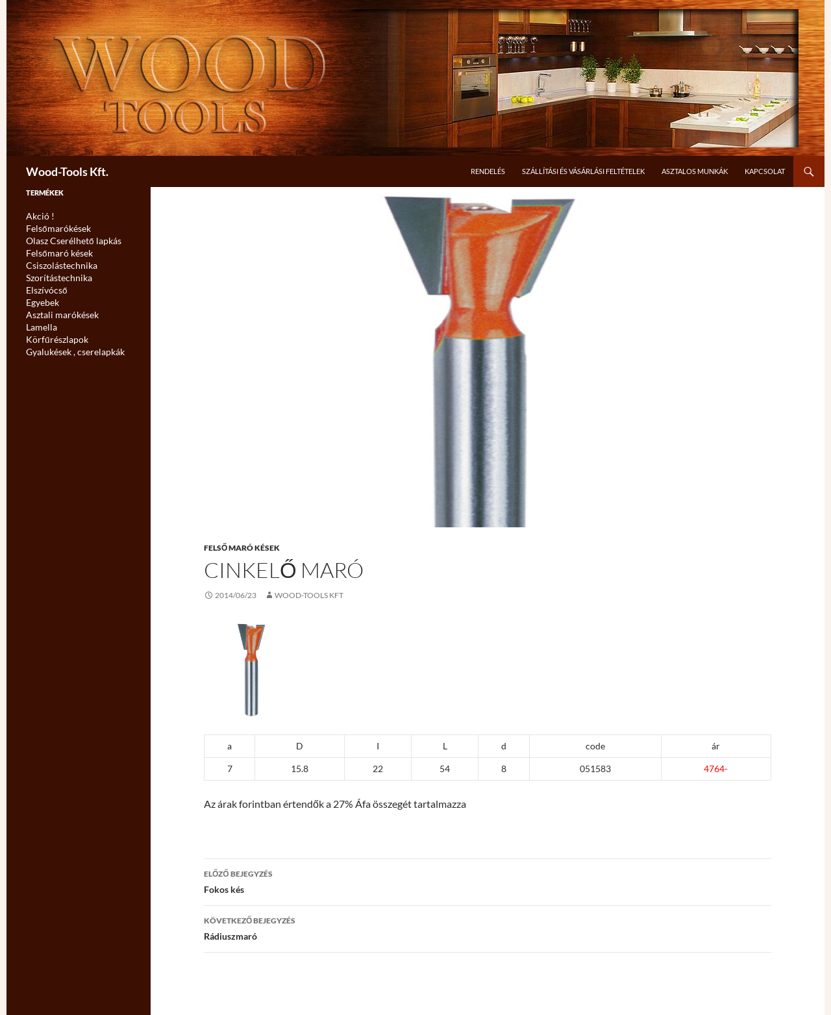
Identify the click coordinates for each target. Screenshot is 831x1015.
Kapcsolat (765, 171)
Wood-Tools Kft (309, 595)
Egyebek (40, 298)
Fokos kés (487, 880)
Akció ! (37, 216)
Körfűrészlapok (52, 333)
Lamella (39, 321)
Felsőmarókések (53, 227)
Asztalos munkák (695, 171)
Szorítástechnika (54, 274)
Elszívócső (44, 286)
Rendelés (488, 171)
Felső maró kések (242, 548)
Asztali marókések (56, 309)
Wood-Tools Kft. (67, 171)
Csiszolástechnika (56, 263)
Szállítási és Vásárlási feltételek (583, 171)
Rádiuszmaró (487, 927)
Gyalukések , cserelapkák (68, 344)
